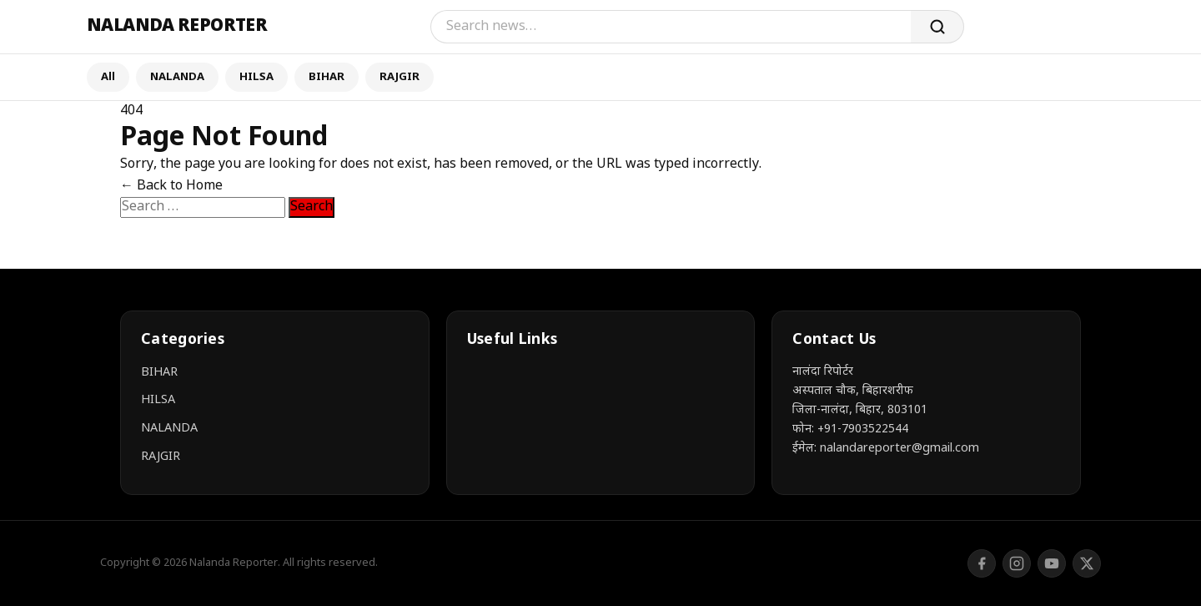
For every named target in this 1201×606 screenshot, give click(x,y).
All (108, 77)
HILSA (256, 77)
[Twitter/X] (1087, 563)
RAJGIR (399, 77)
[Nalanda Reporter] (177, 27)
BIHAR (326, 77)
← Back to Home (171, 186)
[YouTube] (1052, 563)
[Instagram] (1017, 563)
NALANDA (177, 77)
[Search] (670, 26)
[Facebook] (981, 563)
